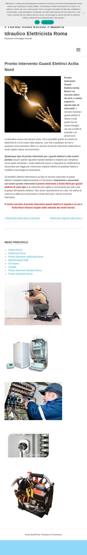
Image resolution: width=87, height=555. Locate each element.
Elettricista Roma (17, 253)
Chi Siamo (13, 263)
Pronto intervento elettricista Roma (25, 257)
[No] (83, 13)
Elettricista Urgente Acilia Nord (65, 218)
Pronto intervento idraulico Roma (25, 270)
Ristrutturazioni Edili (18, 260)
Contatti (12, 267)
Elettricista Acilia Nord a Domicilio (23, 218)
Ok (37, 22)
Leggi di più (48, 22)
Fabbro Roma (15, 250)
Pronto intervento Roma (20, 274)
